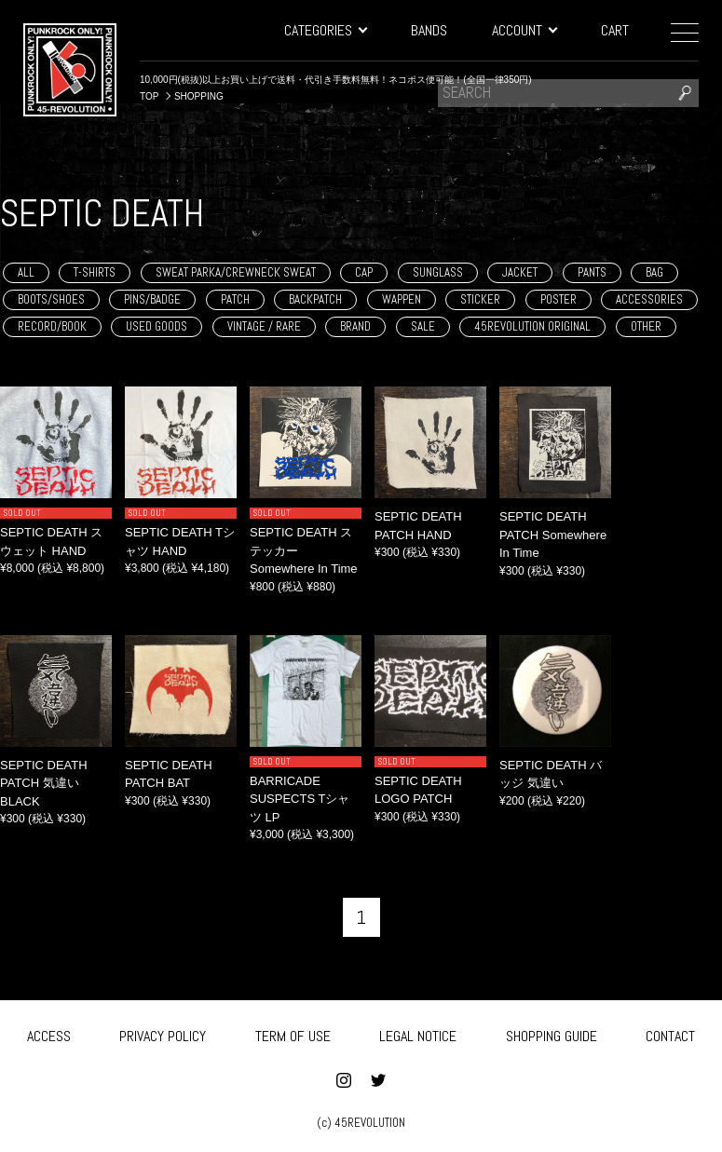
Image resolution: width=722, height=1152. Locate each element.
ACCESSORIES (649, 299)
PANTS (592, 272)
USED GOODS (156, 326)
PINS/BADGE (152, 299)
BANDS (429, 30)
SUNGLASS (438, 272)
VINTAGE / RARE (264, 326)
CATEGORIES (325, 30)
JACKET (520, 272)
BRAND (355, 326)
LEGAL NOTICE (417, 1034)
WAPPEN (401, 299)
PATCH (235, 299)
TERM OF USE (293, 1034)
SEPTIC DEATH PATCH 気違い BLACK (44, 783)
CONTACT (670, 1034)
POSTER (558, 299)
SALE (423, 326)
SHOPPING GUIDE (551, 1034)
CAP (364, 272)
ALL (26, 272)
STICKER (480, 299)
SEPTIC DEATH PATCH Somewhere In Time (552, 534)
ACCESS (49, 1034)
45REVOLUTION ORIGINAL (532, 326)
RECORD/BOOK (52, 326)
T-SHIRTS (95, 272)
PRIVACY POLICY (162, 1034)
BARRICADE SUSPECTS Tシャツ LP (299, 799)
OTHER (646, 326)
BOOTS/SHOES (51, 299)
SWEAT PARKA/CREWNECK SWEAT (236, 272)
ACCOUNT (524, 30)
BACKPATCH (315, 299)
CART (615, 30)
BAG (654, 272)
